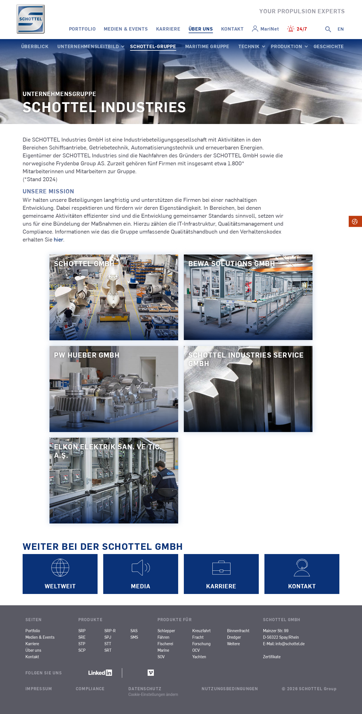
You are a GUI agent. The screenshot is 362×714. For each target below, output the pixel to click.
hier (58, 239)
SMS (134, 637)
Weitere (233, 643)
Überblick (35, 46)
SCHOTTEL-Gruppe (153, 46)
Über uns (201, 28)
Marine (163, 650)
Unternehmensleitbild (88, 46)
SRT (107, 650)
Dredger (234, 637)
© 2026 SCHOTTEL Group (309, 688)
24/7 (302, 28)
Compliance (90, 688)
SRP (82, 630)
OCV (196, 650)
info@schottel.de (290, 643)
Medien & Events (126, 28)
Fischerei (165, 643)
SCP (82, 650)
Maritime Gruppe (207, 46)
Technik (249, 46)
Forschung (201, 643)
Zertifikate (272, 656)
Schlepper (166, 630)
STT (107, 643)
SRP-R (110, 630)
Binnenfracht (238, 630)
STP (81, 643)
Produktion (286, 46)
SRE (81, 637)
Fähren (163, 637)
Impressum (38, 688)
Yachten (199, 656)
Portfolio (82, 28)
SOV (161, 656)
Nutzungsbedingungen (230, 688)
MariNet (269, 28)
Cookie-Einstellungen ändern (153, 694)
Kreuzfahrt (201, 630)
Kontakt (232, 28)
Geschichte (329, 46)
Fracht (198, 637)
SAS (133, 630)
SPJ (107, 637)
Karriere (168, 28)
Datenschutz (144, 688)
